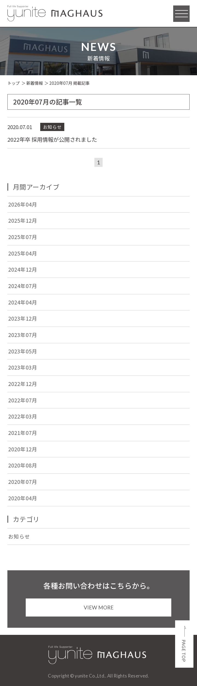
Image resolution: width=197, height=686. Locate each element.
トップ (13, 83)
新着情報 (34, 83)
